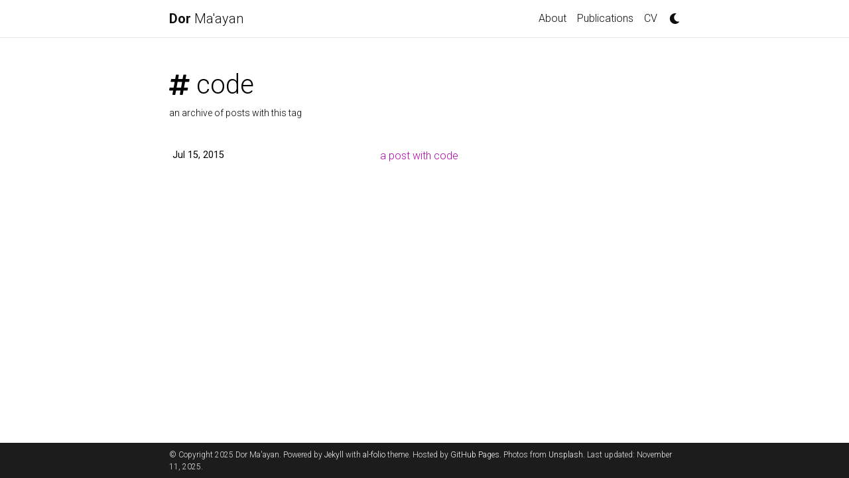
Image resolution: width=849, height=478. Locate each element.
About (552, 18)
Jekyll (334, 454)
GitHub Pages (474, 454)
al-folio (374, 454)
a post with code (419, 155)
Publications (605, 18)
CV (650, 18)
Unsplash (566, 454)
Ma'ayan (206, 19)
